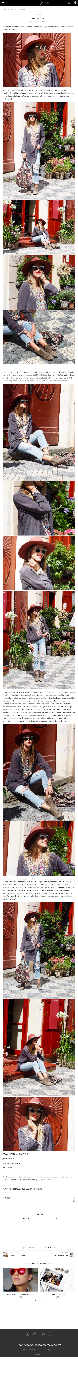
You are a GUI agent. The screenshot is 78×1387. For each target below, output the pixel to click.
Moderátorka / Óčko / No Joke (20, 1294)
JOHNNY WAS (7, 1204)
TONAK (9, 1168)
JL (54, 1350)
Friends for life (58, 1294)
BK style (13, 9)
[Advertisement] (39, 1227)
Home (5, 9)
